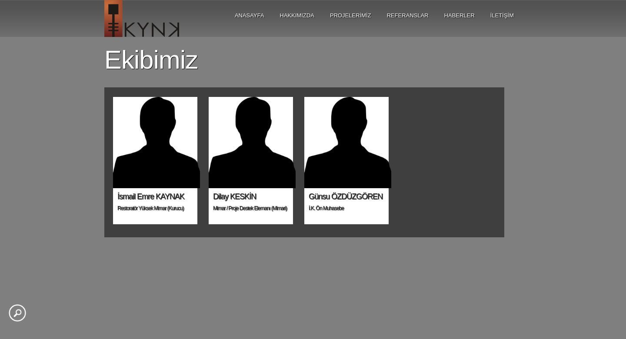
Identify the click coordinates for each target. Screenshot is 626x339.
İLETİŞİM (502, 15)
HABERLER (459, 15)
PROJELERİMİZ (350, 15)
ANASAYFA (249, 15)
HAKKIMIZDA (297, 15)
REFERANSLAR (408, 15)
